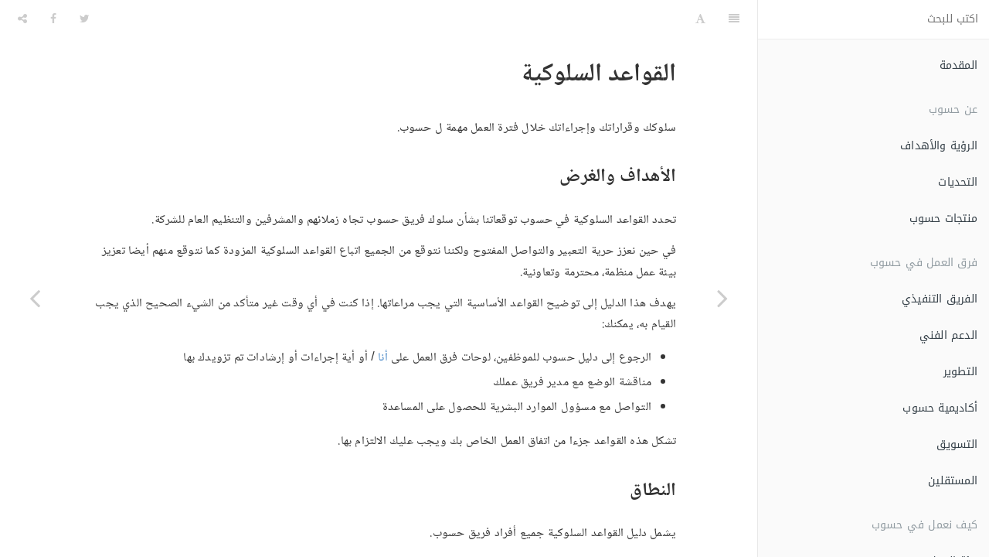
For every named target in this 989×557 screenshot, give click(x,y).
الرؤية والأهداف (938, 145)
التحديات (957, 182)
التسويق (956, 444)
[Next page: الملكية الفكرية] (35, 298)
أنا (383, 319)
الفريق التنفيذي (939, 299)
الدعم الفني (948, 335)
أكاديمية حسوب (939, 408)
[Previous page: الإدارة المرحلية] (722, 298)
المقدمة (958, 65)
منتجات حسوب (943, 218)
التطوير (960, 371)
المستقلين (952, 480)
